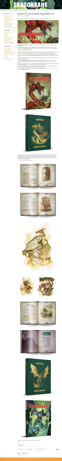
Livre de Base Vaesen (7, 50)
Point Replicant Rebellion (8, 26)
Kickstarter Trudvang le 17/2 (8, 24)
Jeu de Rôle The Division (8, 17)
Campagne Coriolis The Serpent (9, 15)
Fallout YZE (6, 36)
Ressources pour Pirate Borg (8, 41)
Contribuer (25, 10)
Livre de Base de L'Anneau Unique (9, 52)
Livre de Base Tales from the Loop (9, 54)
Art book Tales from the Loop (8, 59)
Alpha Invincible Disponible (8, 25)
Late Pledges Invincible (7, 18)
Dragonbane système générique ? (9, 42)
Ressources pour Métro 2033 (8, 43)
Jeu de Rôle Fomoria (7, 16)
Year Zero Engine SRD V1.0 (8, 37)
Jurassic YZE (6, 35)
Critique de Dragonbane (7, 49)
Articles (8, 10)
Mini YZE (5, 33)
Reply (21, 455)
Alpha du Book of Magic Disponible (9, 23)
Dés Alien (5, 56)
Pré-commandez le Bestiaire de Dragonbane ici (25, 50)
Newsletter (20, 10)
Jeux (14, 10)
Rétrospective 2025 (7, 39)
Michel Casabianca (21, 15)
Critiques (11, 10)
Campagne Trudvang (7, 22)
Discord (17, 10)
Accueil (2, 10)
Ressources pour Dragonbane (8, 38)
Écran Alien (6, 57)
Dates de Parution (7, 40)
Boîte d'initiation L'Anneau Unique (9, 53)
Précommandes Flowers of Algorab (9, 27)
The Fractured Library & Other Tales (9, 19)
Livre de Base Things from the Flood (9, 51)
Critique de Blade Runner (8, 48)
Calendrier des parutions (8, 32)
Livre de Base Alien (7, 58)
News (5, 10)
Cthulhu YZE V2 (6, 34)
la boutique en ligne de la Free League (52, 68)
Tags (47, 10)
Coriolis (5, 55)
